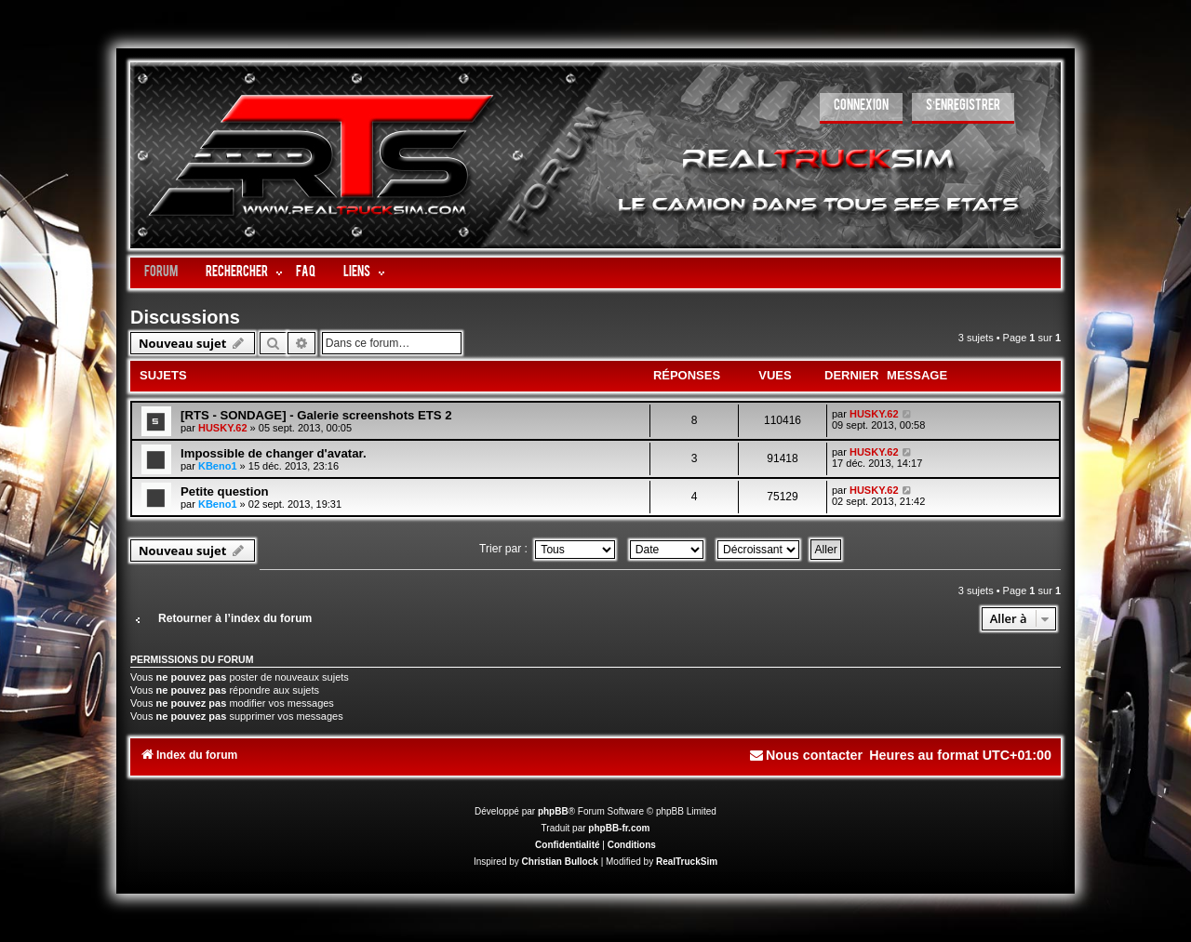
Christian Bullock (560, 861)
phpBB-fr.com (618, 828)
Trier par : (547, 548)
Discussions (185, 317)
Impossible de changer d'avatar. (274, 453)
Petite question (225, 491)
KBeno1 (217, 465)
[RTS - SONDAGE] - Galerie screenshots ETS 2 (316, 415)
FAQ (305, 273)
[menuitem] (861, 108)
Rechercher (237, 273)
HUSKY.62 (223, 427)
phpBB (553, 811)
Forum (161, 273)
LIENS (356, 273)
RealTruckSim (686, 861)
